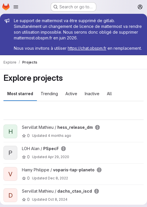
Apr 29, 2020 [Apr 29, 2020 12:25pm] (58, 157)
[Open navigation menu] (15, 7)
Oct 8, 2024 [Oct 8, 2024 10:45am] (57, 199)
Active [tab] (71, 93)
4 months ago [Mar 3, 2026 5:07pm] (59, 135)
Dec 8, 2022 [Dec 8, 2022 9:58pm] (58, 178)
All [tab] (109, 93)
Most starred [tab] (20, 93)
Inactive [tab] (92, 93)
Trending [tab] (49, 93)
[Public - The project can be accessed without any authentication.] (97, 127)
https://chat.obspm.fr (87, 48)
